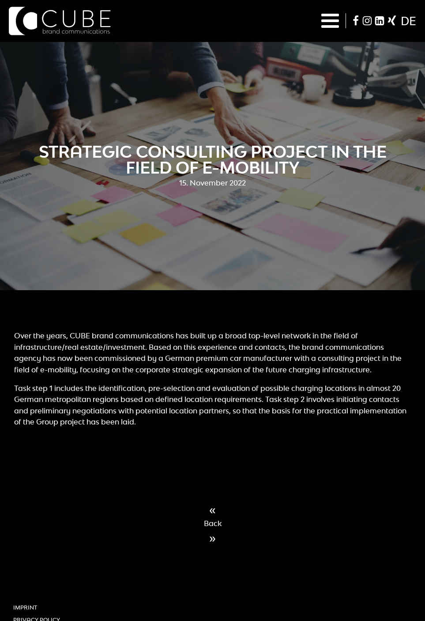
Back (213, 523)
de (408, 21)
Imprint (25, 607)
